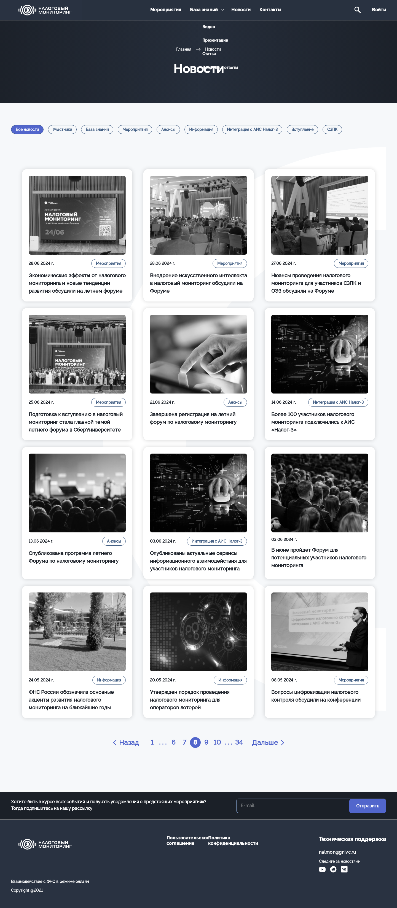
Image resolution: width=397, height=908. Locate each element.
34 (239, 743)
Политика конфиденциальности (225, 840)
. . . (162, 743)
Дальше (269, 742)
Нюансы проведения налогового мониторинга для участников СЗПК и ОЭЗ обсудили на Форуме (316, 283)
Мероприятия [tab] (134, 129)
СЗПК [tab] (332, 129)
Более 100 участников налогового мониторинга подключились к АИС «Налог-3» (313, 422)
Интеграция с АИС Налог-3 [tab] (252, 129)
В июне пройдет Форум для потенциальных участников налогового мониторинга (318, 557)
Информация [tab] (201, 129)
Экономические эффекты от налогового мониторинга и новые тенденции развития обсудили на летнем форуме (77, 283)
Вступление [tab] (302, 129)
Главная (183, 49)
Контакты (270, 10)
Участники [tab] (62, 129)
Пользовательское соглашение (183, 840)
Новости (241, 10)
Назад (124, 742)
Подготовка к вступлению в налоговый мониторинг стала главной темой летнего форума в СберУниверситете (76, 422)
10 (217, 743)
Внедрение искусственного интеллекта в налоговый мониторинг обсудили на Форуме (198, 283)
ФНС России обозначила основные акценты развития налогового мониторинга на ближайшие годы (71, 699)
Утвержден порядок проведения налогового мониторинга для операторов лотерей (190, 699)
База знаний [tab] (97, 129)
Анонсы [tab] (168, 129)
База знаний (204, 10)
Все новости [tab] (27, 129)
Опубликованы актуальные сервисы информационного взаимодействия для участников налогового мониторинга (198, 561)
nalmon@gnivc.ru (337, 852)
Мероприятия (166, 10)
